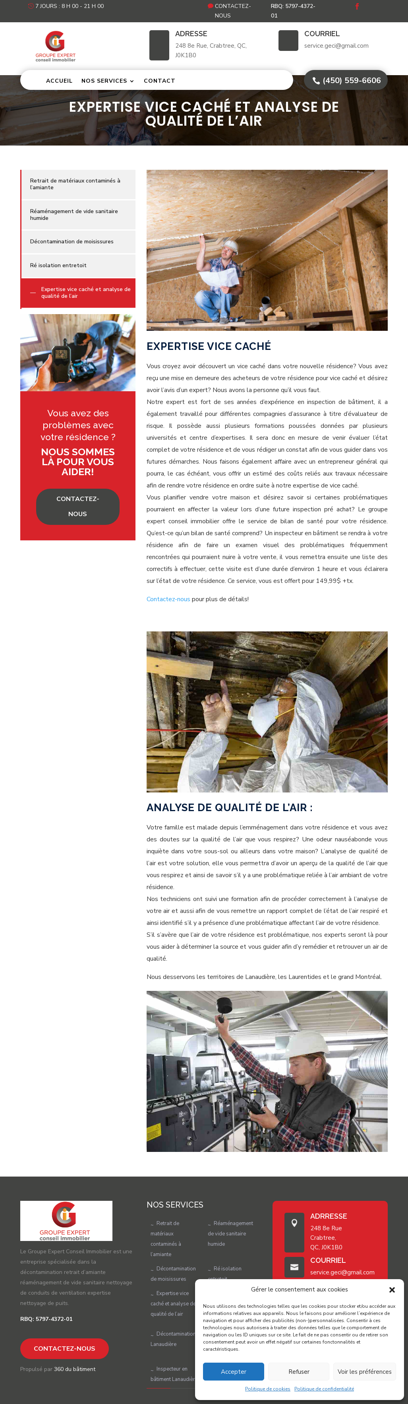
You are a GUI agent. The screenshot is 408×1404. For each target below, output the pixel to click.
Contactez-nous (233, 10)
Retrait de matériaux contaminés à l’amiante (75, 184)
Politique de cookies (267, 1389)
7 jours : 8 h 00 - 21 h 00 (69, 6)
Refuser (298, 1372)
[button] (392, 1290)
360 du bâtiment (74, 1369)
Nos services (104, 81)
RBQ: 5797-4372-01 (293, 10)
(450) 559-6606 (352, 80)
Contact (160, 81)
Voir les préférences (365, 1372)
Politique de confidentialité (324, 1389)
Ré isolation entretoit (58, 265)
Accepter (233, 1372)
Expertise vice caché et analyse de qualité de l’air (86, 292)
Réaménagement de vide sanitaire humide (74, 215)
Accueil (59, 81)
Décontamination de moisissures (72, 241)
